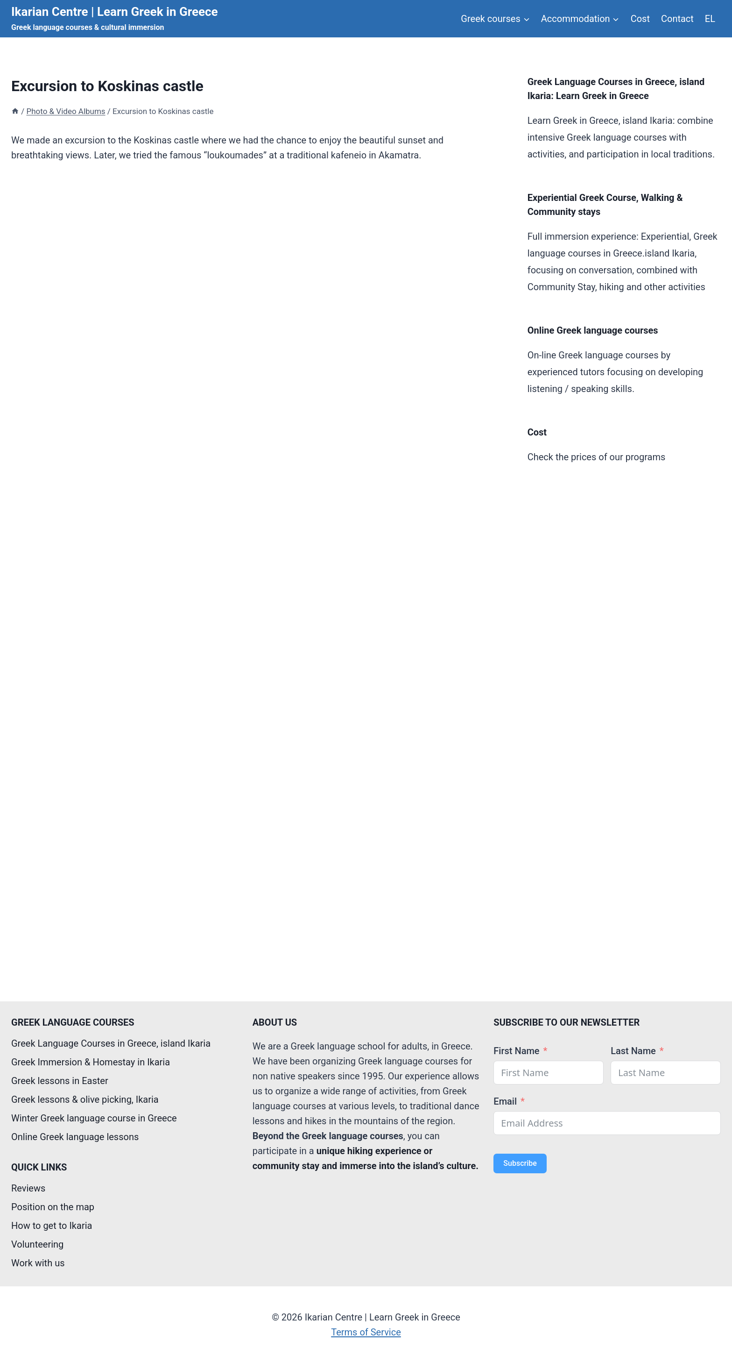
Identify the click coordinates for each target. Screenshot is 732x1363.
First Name (516, 1050)
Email (505, 1101)
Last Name (633, 1050)
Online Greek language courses (593, 330)
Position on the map (52, 1207)
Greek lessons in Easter (59, 1080)
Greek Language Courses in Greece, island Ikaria (111, 1043)
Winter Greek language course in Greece (94, 1118)
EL (710, 18)
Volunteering (37, 1244)
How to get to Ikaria (51, 1225)
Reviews (28, 1188)
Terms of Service (366, 1332)
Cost (640, 18)
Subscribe (519, 1163)
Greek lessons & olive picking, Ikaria (85, 1099)
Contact (677, 18)
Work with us (37, 1263)
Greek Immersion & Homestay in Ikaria (90, 1062)
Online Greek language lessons (75, 1136)
